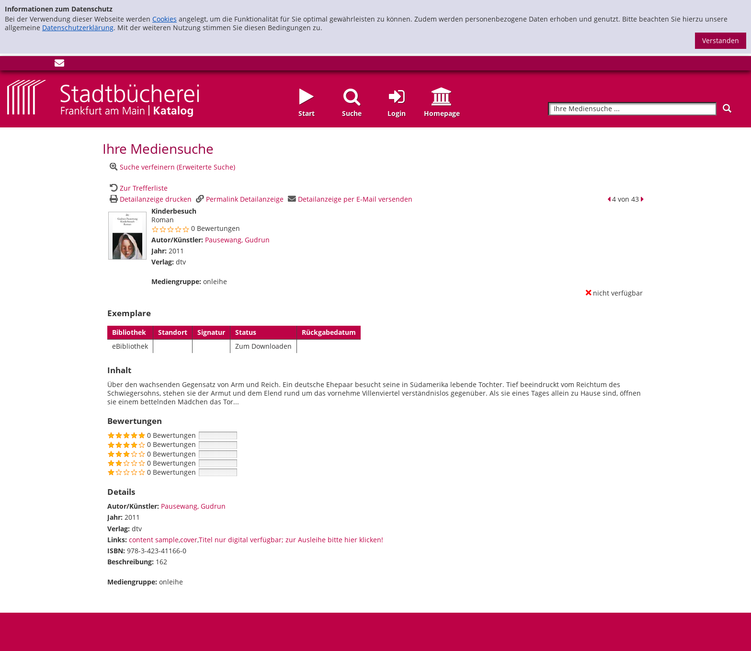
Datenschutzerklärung (78, 27)
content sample (154, 539)
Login (396, 113)
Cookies (164, 18)
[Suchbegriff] (632, 109)
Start (306, 113)
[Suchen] (727, 108)
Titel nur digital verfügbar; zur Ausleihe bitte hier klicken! (291, 539)
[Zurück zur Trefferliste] (137, 188)
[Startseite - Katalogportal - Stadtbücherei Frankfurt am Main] (103, 97)
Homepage (442, 113)
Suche (352, 113)
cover (188, 539)
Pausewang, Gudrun (237, 239)
